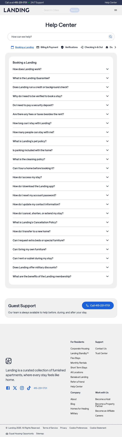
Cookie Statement (98, 428)
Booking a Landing (22, 47)
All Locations (77, 372)
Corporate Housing (80, 349)
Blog (73, 404)
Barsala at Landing (79, 377)
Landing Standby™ (80, 353)
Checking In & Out (91, 47)
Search (74, 10)
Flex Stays (75, 358)
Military (74, 413)
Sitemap (40, 433)
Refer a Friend (77, 382)
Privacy (63, 428)
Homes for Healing (80, 409)
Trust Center (101, 353)
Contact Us (100, 349)
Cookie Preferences (78, 428)
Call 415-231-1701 (98, 305)
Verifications (69, 47)
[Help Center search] (61, 36)
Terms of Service (50, 428)
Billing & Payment (47, 47)
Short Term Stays (79, 367)
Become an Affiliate (105, 411)
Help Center (111, 2)
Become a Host (102, 399)
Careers (99, 416)
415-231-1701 (20, 2)
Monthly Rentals (79, 363)
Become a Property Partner (105, 405)
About (74, 399)
